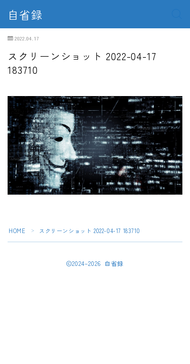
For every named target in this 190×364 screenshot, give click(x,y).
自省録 (25, 14)
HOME (17, 230)
